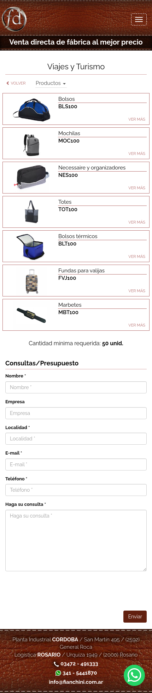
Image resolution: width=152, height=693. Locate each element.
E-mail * (13, 453)
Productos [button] (51, 83)
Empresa (15, 401)
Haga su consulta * (25, 504)
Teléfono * (16, 478)
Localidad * (17, 427)
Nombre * (15, 376)
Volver (16, 83)
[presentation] (93, 590)
